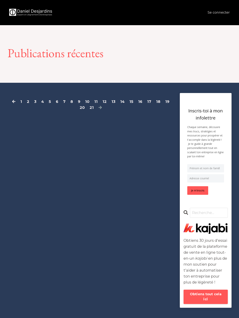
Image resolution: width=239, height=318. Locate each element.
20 (82, 107)
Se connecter (219, 12)
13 (113, 101)
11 (96, 101)
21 (92, 107)
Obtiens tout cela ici (205, 296)
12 (105, 101)
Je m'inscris (197, 190)
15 (131, 101)
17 (149, 101)
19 (167, 101)
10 (87, 101)
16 (140, 101)
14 (122, 101)
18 (158, 101)
